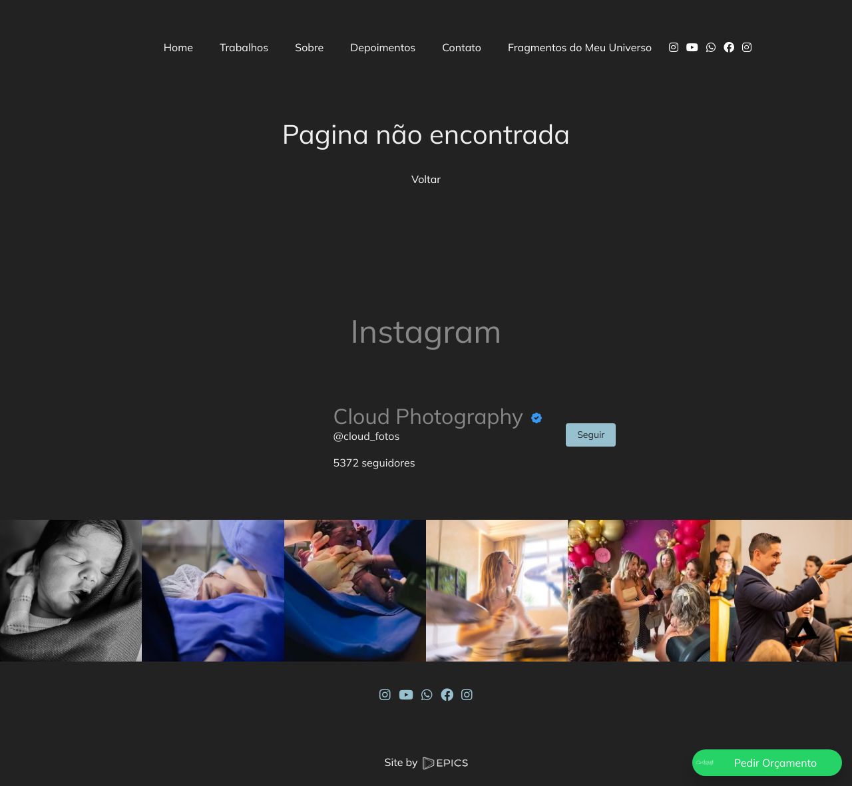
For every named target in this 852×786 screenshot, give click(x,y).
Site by (425, 762)
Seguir (590, 435)
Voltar (426, 179)
